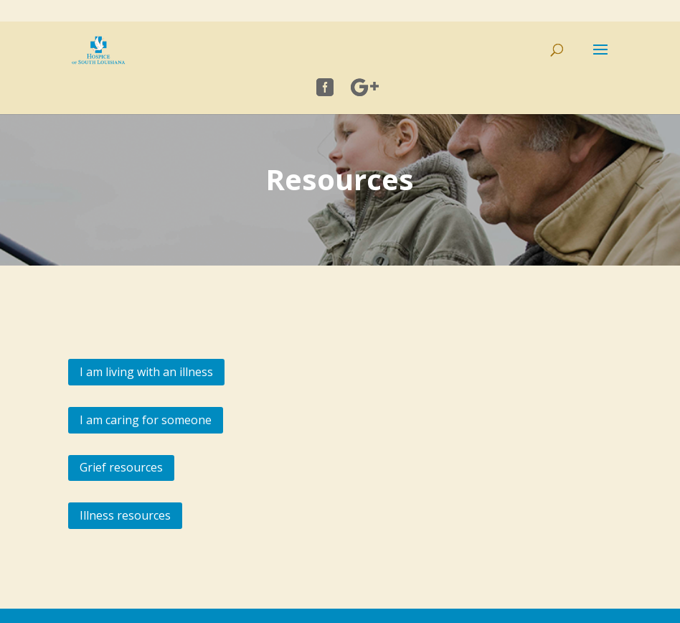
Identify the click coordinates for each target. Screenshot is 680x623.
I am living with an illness (146, 372)
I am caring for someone (146, 420)
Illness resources (125, 515)
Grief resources (121, 467)
